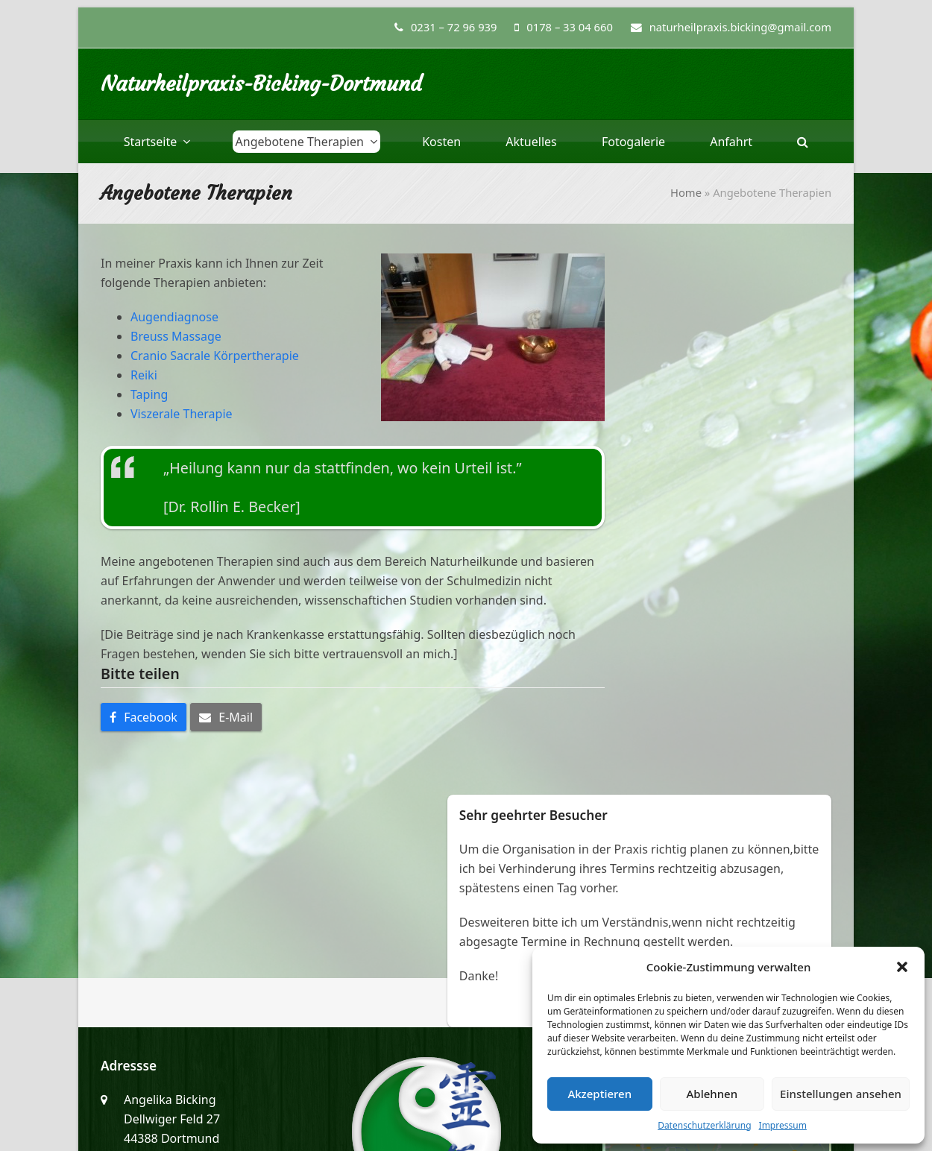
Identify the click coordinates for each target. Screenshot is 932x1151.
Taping (149, 394)
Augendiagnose (174, 317)
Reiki (143, 375)
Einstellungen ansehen (840, 1093)
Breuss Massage (175, 336)
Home (686, 192)
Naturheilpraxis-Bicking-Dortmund (261, 84)
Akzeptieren (599, 1093)
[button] (902, 966)
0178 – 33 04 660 (569, 26)
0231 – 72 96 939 (454, 26)
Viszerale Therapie (181, 414)
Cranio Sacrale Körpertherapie (214, 355)
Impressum (783, 1125)
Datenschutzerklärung (704, 1125)
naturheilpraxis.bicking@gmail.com (222, 986)
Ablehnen (712, 1093)
